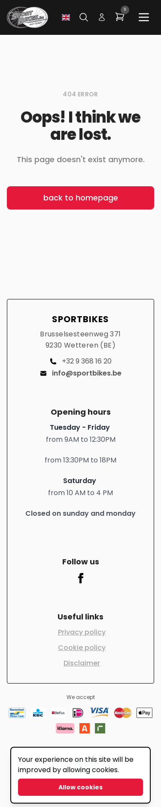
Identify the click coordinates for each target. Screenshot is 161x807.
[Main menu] (144, 17)
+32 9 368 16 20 (81, 361)
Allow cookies (80, 787)
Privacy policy (82, 632)
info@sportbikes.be (81, 373)
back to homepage (80, 197)
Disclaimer (82, 663)
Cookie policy (82, 648)
